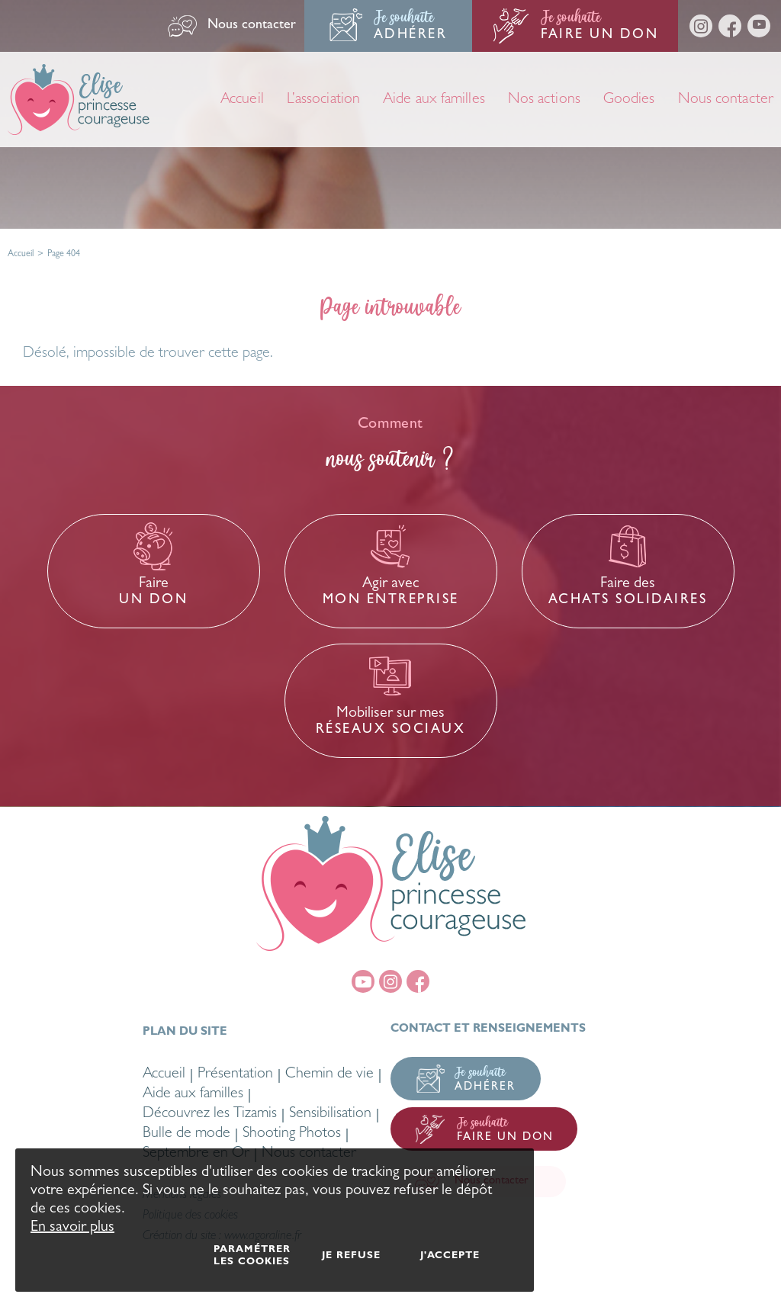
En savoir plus (72, 1227)
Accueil (21, 254)
